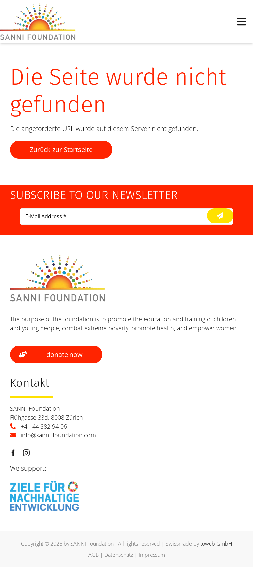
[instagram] (26, 453)
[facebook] (13, 453)
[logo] (38, 6)
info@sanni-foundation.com (58, 435)
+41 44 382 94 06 (44, 426)
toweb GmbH (216, 543)
